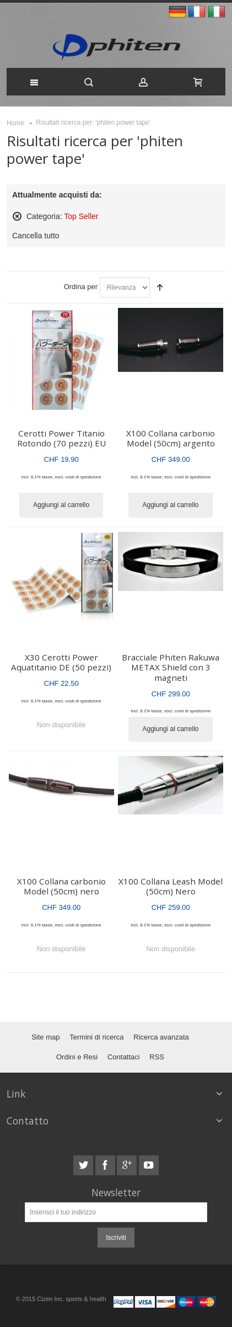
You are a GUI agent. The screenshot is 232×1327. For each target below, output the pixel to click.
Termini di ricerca (96, 1037)
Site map (45, 1037)
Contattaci (123, 1057)
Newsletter (116, 1192)
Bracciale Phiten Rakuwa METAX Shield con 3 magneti (170, 667)
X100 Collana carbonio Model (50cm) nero (61, 886)
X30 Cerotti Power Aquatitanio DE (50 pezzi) (61, 662)
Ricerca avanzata (160, 1037)
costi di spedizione (83, 477)
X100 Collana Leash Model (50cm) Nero (170, 886)
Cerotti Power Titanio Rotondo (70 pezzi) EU (61, 438)
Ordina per (81, 287)
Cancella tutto (36, 235)
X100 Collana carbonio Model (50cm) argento (170, 438)
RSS (156, 1057)
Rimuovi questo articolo (17, 216)
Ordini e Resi (77, 1057)
